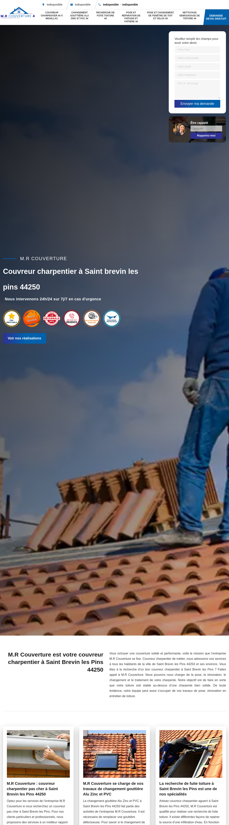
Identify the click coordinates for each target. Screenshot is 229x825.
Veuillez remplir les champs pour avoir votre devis (196, 40)
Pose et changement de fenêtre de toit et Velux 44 (160, 15)
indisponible (83, 4)
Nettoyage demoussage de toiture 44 (189, 15)
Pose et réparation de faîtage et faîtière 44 (131, 17)
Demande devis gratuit (216, 17)
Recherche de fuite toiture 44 (105, 15)
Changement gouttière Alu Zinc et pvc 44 (79, 15)
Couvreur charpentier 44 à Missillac (52, 15)
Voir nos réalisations (24, 338)
